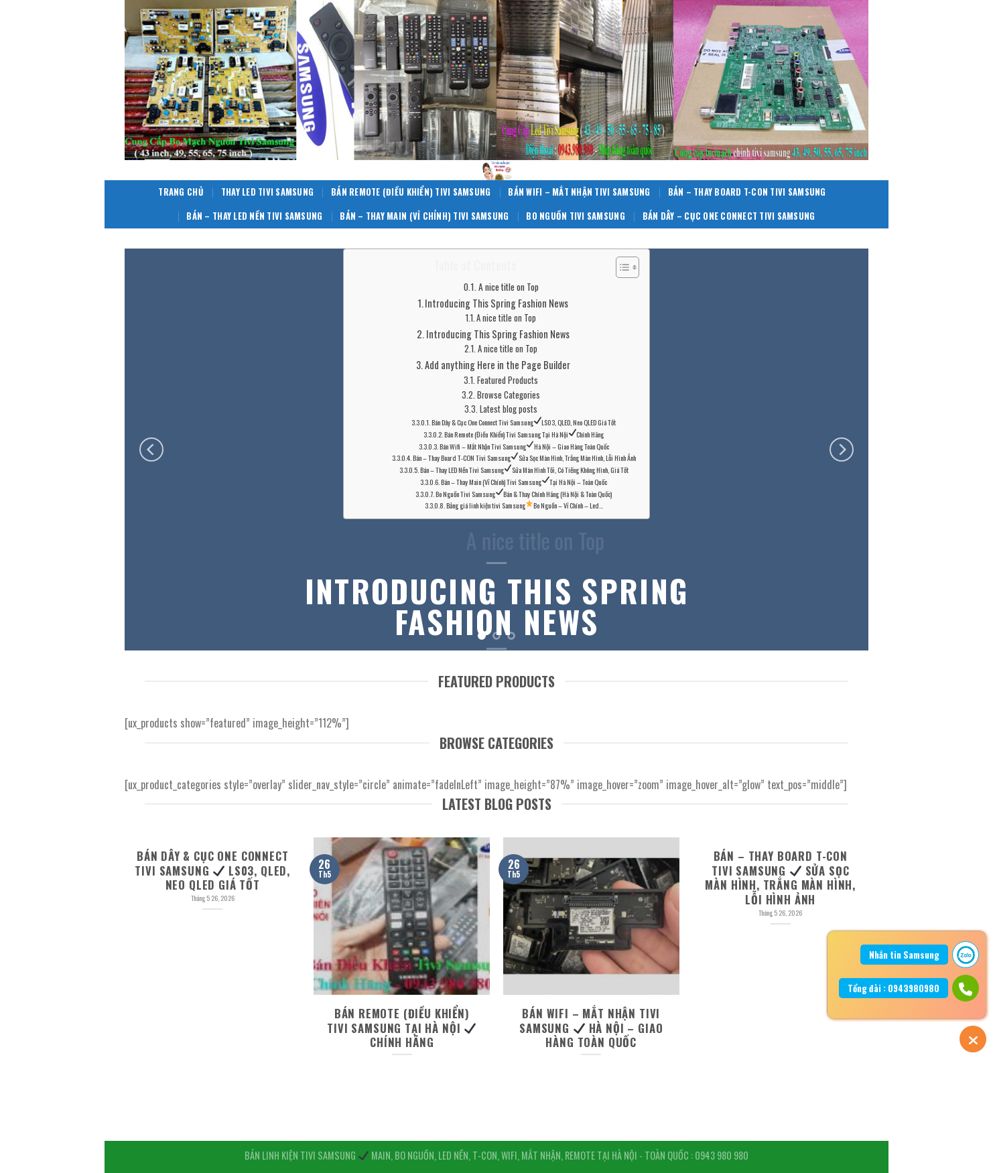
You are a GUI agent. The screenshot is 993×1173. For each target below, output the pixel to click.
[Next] (842, 449)
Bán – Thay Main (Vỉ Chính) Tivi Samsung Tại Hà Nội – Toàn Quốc (524, 481)
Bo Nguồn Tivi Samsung (575, 216)
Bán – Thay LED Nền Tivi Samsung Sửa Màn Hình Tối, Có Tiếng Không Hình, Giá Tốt (524, 469)
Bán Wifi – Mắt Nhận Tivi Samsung (579, 192)
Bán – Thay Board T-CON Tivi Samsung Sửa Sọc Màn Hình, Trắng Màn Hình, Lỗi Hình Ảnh (524, 458)
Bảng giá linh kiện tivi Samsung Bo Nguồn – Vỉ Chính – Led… (524, 505)
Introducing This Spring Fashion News (496, 303)
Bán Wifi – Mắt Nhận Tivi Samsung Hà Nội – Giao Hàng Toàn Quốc (524, 446)
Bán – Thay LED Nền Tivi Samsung (254, 216)
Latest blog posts (508, 409)
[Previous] (151, 449)
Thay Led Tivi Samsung (267, 192)
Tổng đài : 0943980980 (893, 988)
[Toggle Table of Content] (621, 267)
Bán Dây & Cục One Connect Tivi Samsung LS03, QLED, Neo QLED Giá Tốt (524, 422)
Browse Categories (508, 395)
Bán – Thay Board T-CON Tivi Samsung (747, 192)
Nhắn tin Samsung (904, 954)
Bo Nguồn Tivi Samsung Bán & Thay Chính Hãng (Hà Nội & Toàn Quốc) (524, 493)
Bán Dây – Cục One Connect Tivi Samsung (729, 216)
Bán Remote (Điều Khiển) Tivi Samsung (410, 192)
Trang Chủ (180, 192)
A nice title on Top (508, 286)
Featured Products (507, 380)
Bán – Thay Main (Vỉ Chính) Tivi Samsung (424, 216)
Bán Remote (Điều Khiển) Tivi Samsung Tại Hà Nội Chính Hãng (524, 434)
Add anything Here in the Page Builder (497, 365)
